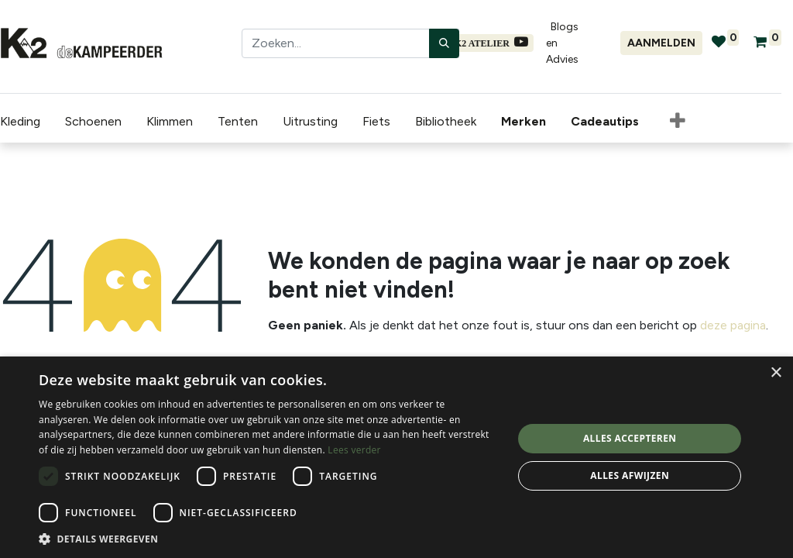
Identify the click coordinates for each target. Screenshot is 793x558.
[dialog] (396, 457)
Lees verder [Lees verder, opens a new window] (354, 449)
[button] (678, 122)
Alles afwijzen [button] (629, 475)
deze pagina (733, 325)
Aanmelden (661, 43)
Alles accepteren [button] (630, 438)
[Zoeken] (444, 43)
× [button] (775, 373)
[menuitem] (526, 121)
